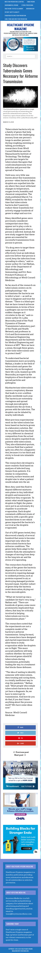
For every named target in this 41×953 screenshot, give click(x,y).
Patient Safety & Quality (12, 12)
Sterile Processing (27, 5)
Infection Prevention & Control (14, 2)
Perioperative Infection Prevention (15, 15)
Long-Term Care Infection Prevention (16, 19)
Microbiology (30, 9)
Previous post (21, 752)
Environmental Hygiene (11, 5)
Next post (20, 755)
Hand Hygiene (31, 2)
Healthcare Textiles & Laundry (14, 9)
